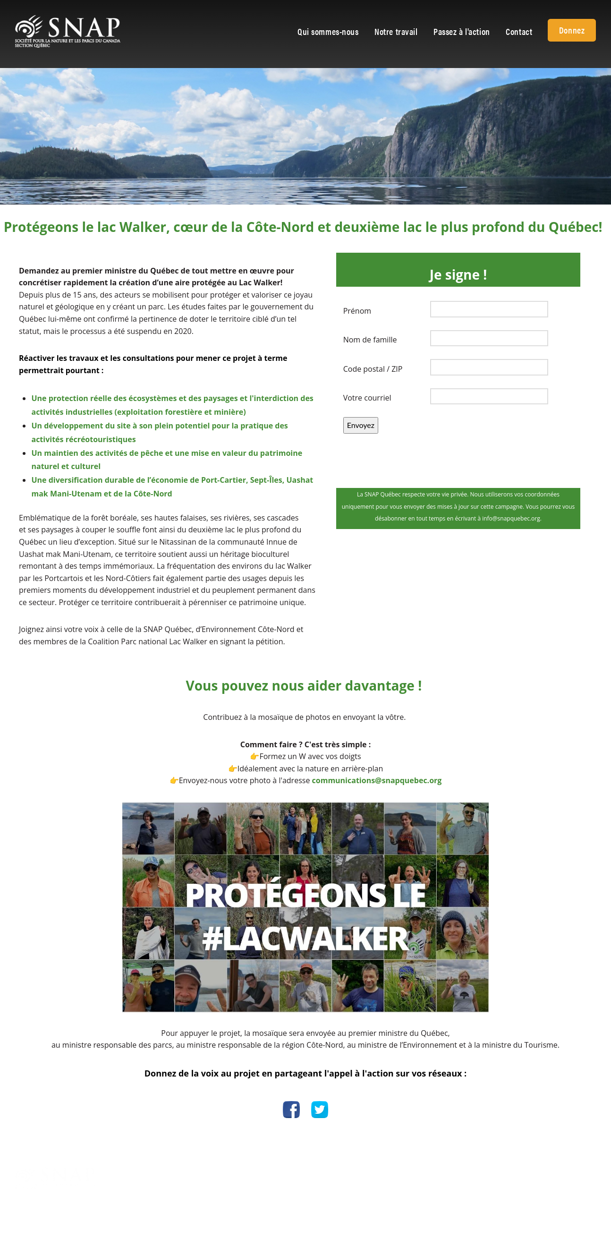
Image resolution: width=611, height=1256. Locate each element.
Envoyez (360, 424)
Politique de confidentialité (459, 1171)
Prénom (357, 311)
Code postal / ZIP (373, 369)
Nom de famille (370, 339)
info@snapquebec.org (350, 1183)
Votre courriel (367, 398)
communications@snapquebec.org (377, 780)
